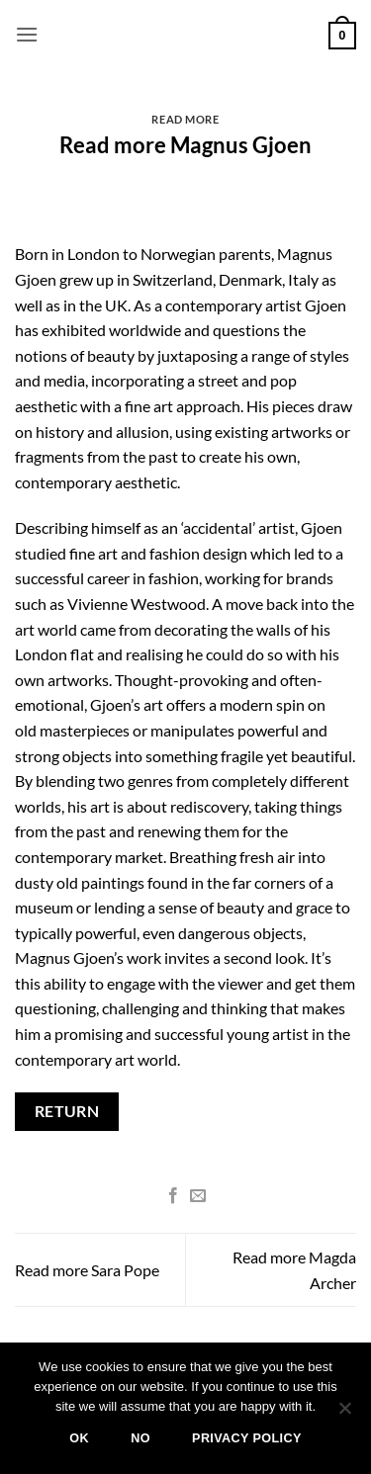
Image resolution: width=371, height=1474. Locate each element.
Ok (79, 1438)
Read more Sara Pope (87, 1269)
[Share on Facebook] (173, 1196)
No (140, 1438)
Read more (185, 119)
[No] (344, 1414)
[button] (27, 34)
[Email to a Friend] (198, 1196)
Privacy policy (247, 1438)
